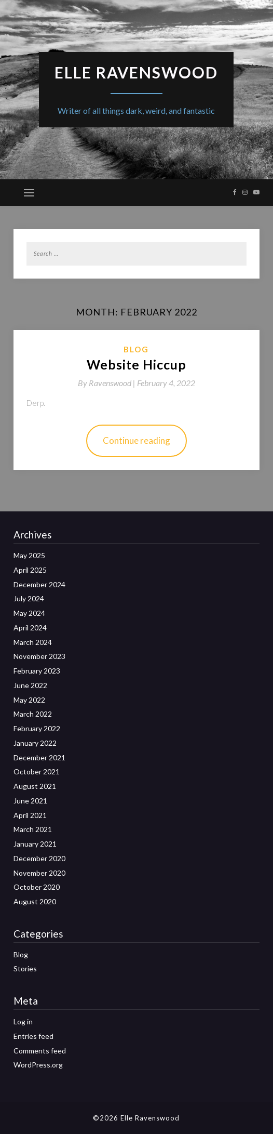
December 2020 (39, 858)
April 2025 (30, 569)
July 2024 (28, 598)
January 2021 (35, 843)
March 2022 (32, 713)
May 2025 (29, 555)
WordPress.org (38, 1064)
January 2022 (35, 743)
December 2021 (39, 757)
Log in (23, 1021)
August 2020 (34, 901)
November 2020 (39, 872)
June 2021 (30, 800)
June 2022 (30, 685)
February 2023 (36, 670)
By (107, 383)
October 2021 (36, 771)
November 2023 (39, 656)
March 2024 (32, 642)
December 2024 (39, 584)
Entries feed (33, 1036)
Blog (136, 349)
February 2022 (36, 728)
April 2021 (30, 815)
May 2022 (29, 699)
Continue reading (136, 440)
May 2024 (29, 613)
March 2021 (32, 829)
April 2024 (30, 627)
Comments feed (39, 1050)
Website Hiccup (136, 364)
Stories (25, 968)
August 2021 (34, 786)
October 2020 (36, 886)
